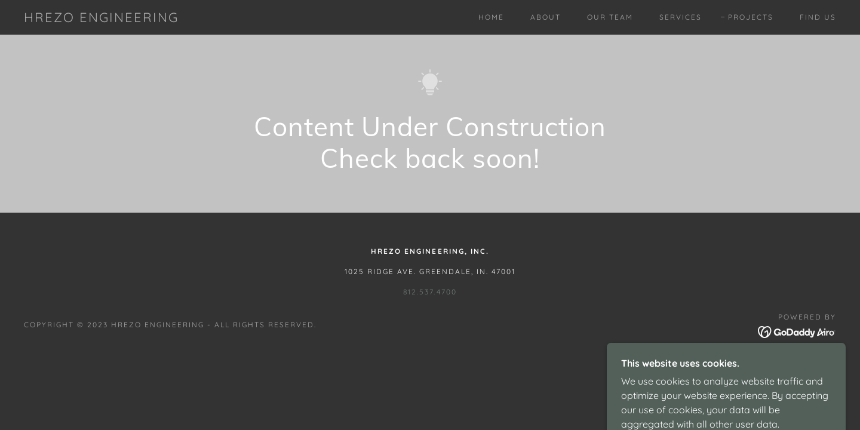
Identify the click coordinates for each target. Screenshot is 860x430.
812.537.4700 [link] (429, 291)
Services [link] (680, 17)
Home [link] (491, 17)
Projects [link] (750, 17)
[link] (101, 18)
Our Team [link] (610, 17)
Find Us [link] (818, 17)
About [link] (545, 17)
